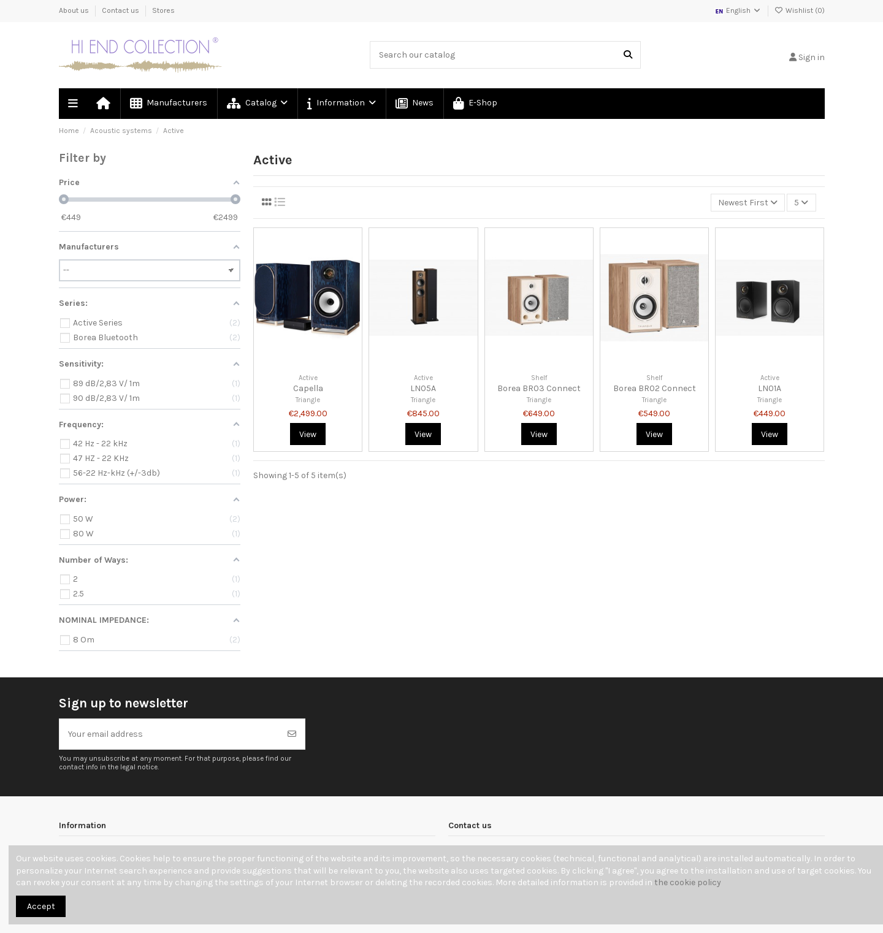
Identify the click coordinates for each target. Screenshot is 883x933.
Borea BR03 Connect (539, 388)
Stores (163, 10)
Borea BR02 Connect (654, 388)
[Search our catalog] (628, 55)
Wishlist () (799, 10)
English (738, 10)
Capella (308, 388)
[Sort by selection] (748, 202)
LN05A (423, 388)
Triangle (308, 400)
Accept (41, 906)
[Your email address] (169, 734)
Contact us (121, 10)
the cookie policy (687, 882)
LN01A (769, 388)
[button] (341, 103)
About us (75, 10)
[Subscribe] (292, 734)
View (307, 434)
